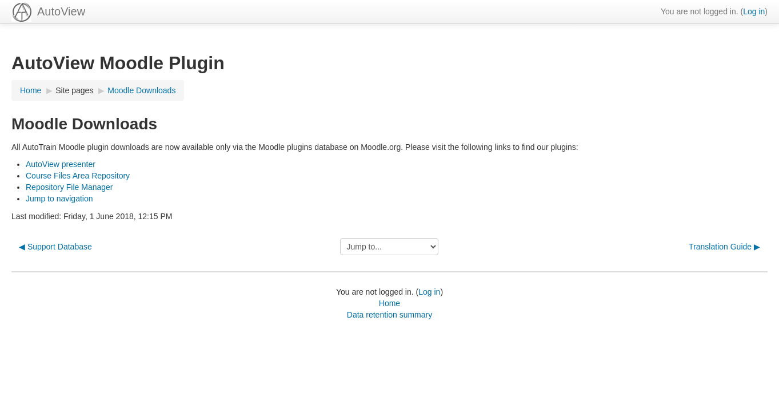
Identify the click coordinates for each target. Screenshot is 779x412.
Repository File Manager (69, 187)
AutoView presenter (60, 164)
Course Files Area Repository (78, 175)
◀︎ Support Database (55, 246)
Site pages (74, 90)
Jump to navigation (59, 198)
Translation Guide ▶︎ (724, 246)
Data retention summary (389, 314)
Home (389, 303)
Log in (754, 11)
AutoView (61, 11)
